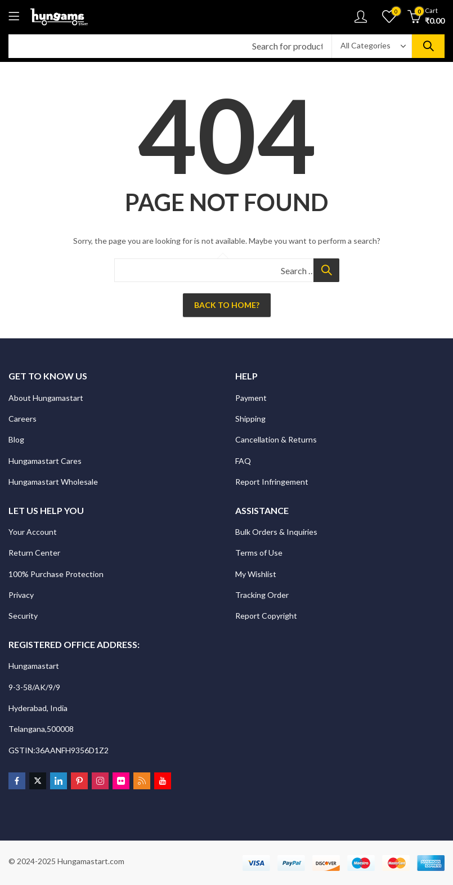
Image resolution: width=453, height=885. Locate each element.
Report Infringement (271, 481)
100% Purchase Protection (56, 574)
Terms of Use (258, 552)
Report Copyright (266, 615)
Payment (251, 398)
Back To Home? (226, 305)
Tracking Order (262, 595)
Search (428, 46)
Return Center (35, 552)
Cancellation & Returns (277, 439)
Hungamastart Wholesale (53, 481)
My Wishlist (255, 574)
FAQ (243, 461)
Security (23, 615)
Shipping (250, 418)
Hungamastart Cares (45, 461)
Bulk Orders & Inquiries (277, 532)
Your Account (32, 532)
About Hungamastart (45, 398)
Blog (16, 439)
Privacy (21, 595)
